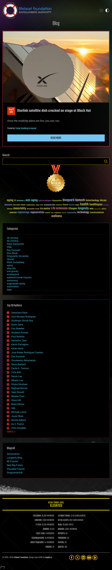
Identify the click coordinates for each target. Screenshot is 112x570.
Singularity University (18, 256)
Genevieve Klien (19, 312)
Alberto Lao (17, 380)
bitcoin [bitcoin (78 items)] (103, 200)
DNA (9, 247)
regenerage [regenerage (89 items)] (23, 212)
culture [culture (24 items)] (38, 205)
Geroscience (13, 454)
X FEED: (38, 525)
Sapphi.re (48, 557)
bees (9, 289)
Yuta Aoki (16, 372)
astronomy (12, 280)
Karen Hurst (17, 348)
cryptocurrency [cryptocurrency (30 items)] (30, 205)
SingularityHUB (14, 472)
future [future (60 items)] (65, 204)
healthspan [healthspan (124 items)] (96, 204)
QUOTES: (61, 547)
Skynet (10, 259)
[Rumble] (95, 557)
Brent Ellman (17, 404)
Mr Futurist (12, 461)
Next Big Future (15, 465)
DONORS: (46, 529)
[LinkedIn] (83, 557)
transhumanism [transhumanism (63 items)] (97, 212)
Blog (56, 23)
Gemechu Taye (19, 340)
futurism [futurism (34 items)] (72, 205)
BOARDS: (61, 529)
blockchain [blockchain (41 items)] (8, 205)
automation (13, 286)
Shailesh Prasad (19, 332)
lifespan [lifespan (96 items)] (72, 208)
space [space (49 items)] (64, 212)
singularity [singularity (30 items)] (57, 213)
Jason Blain (17, 416)
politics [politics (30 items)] (104, 209)
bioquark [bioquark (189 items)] (69, 200)
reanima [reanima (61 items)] (13, 212)
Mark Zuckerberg (15, 262)
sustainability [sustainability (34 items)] (71, 213)
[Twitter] (77, 557)
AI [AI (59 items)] (15, 200)
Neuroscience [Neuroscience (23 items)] (97, 209)
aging (10, 265)
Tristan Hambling (21, 128)
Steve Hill (16, 400)
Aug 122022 (11, 111)
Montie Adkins (18, 420)
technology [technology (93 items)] (83, 212)
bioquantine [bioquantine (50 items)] (57, 200)
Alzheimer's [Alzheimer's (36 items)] (21, 201)
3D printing (12, 238)
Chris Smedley (18, 428)
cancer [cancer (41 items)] (23, 205)
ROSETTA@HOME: (37, 542)
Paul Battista (17, 336)
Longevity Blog (14, 457)
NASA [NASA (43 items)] (91, 209)
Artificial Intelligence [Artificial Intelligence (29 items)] (44, 201)
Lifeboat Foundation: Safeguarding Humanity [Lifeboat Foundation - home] (48, 10)
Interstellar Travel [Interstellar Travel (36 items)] (33, 209)
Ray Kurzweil (13, 250)
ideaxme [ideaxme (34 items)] (9, 209)
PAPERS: (61, 542)
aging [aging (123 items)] (10, 200)
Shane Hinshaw (19, 384)
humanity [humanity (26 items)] (106, 205)
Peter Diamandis (15, 244)
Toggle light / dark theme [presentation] (107, 10)
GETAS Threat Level (56, 505)
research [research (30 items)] (47, 213)
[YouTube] (89, 557)
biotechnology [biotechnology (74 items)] (92, 200)
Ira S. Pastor (17, 424)
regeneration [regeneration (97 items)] (37, 212)
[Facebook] (71, 557)
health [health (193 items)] (84, 204)
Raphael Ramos (19, 388)
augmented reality (16, 283)
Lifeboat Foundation (21, 557)
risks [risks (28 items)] (52, 213)
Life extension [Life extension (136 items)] (59, 208)
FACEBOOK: (37, 516)
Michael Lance (18, 412)
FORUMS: (48, 547)
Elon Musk (12, 253)
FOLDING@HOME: (38, 538)
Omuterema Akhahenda (23, 360)
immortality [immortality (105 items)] (19, 208)
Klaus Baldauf (18, 364)
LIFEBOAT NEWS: (64, 516)
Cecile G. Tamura (20, 368)
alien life (11, 268)
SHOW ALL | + (11, 432)
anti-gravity (12, 271)
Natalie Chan (17, 396)
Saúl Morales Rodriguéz (23, 316)
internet (33, 128)
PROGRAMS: (62, 538)
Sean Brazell (17, 392)
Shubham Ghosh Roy (22, 320)
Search (105, 161)
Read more (56, 137)
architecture (13, 274)
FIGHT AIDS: (40, 533)
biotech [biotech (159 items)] (80, 200)
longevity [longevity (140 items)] (83, 208)
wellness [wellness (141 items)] (56, 216)
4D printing (12, 240)
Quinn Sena (17, 324)
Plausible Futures (16, 469)
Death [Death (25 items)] (41, 205)
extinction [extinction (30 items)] (59, 205)
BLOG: (60, 525)
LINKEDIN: (38, 520)
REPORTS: (61, 533)
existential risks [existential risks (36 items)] (49, 205)
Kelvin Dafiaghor (19, 344)
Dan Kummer (18, 356)
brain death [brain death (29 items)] (16, 205)
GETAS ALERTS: (63, 520)
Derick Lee (16, 376)
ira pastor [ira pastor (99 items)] (45, 208)
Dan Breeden (17, 328)
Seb (13, 408)
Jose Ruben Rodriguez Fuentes (27, 352)
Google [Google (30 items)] (77, 205)
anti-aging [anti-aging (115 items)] (32, 200)
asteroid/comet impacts (19, 277)
